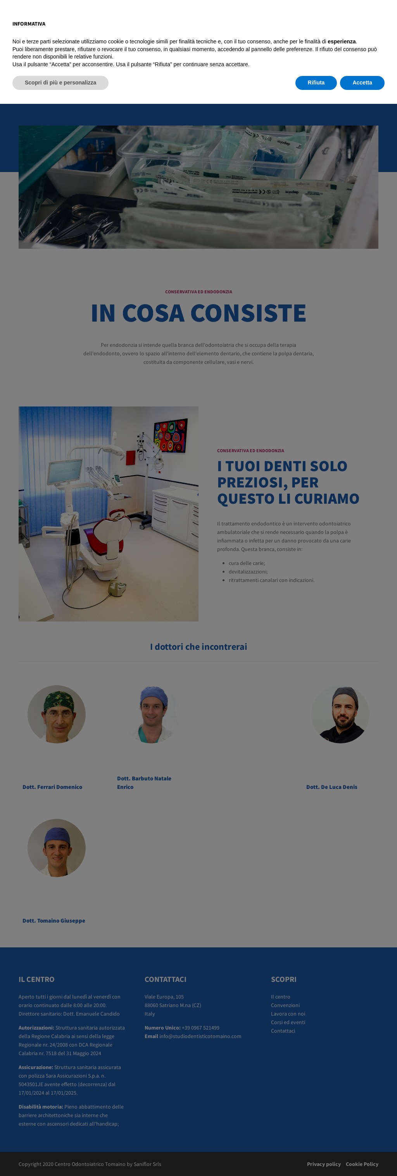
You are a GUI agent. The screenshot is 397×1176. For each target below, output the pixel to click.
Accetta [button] (362, 1155)
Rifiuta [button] (316, 1155)
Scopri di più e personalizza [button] (60, 1155)
